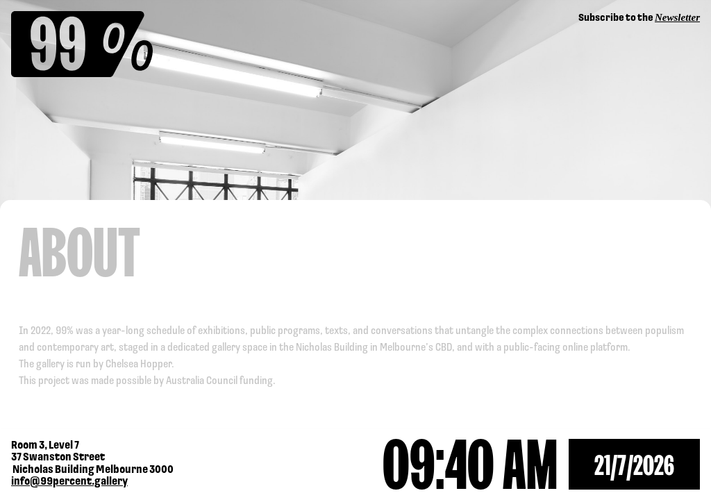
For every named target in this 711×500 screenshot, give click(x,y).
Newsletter (677, 17)
